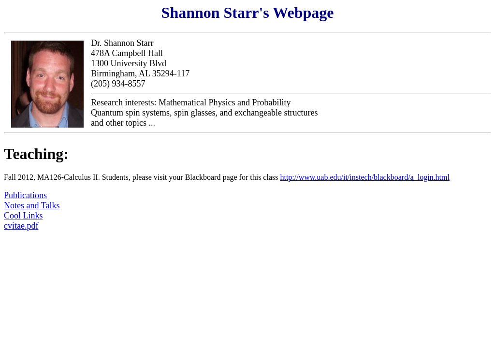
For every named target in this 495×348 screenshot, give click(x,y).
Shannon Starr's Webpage (247, 12)
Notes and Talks (31, 205)
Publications (25, 195)
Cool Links (23, 215)
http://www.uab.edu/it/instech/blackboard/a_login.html (364, 177)
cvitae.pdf (21, 226)
